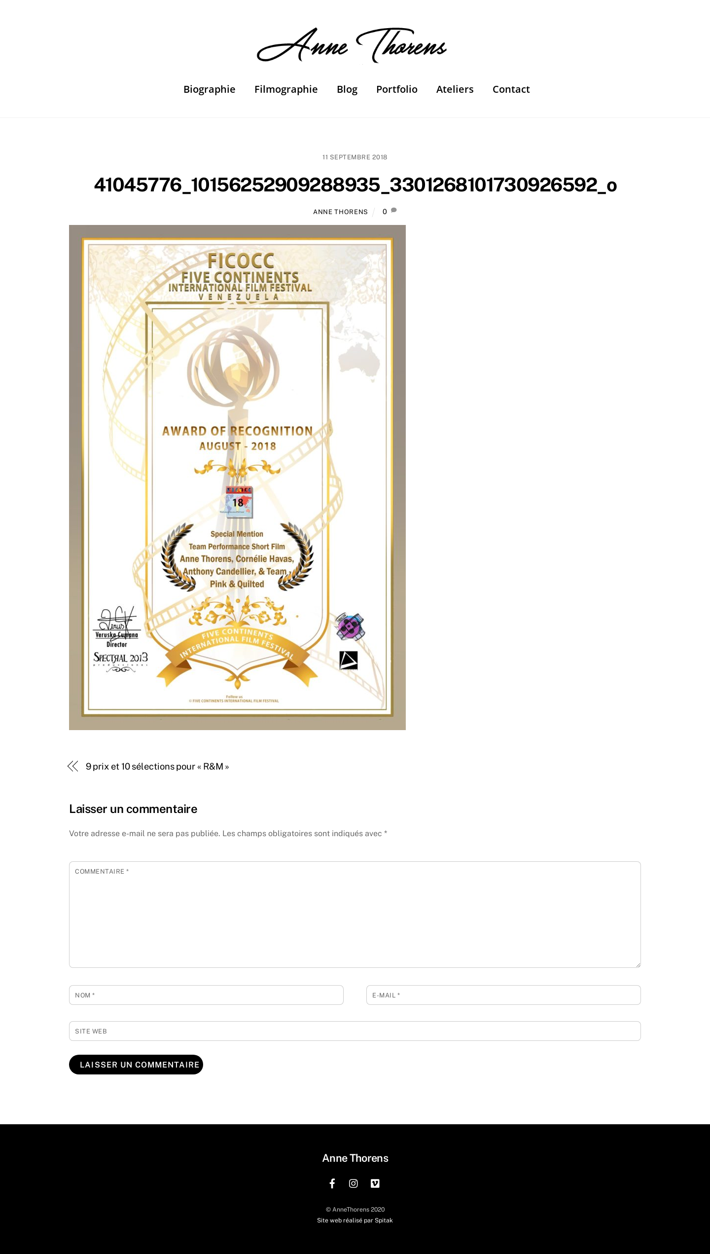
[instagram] (354, 1182)
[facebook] (332, 1182)
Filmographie (286, 89)
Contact (511, 89)
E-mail (386, 995)
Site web (91, 1031)
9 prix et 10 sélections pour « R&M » (158, 766)
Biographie (209, 89)
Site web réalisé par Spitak (355, 1220)
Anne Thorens (340, 212)
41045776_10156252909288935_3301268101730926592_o (355, 185)
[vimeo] (376, 1182)
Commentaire (102, 871)
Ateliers (455, 89)
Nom (85, 995)
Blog (347, 89)
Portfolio (397, 89)
